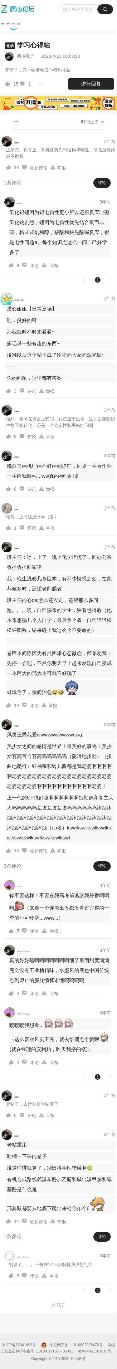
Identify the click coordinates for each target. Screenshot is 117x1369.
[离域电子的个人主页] (10, 141)
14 (16, 1221)
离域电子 (25, 55)
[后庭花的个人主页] (10, 508)
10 (16, 167)
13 (16, 850)
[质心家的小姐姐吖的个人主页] (13, 298)
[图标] (8, 83)
